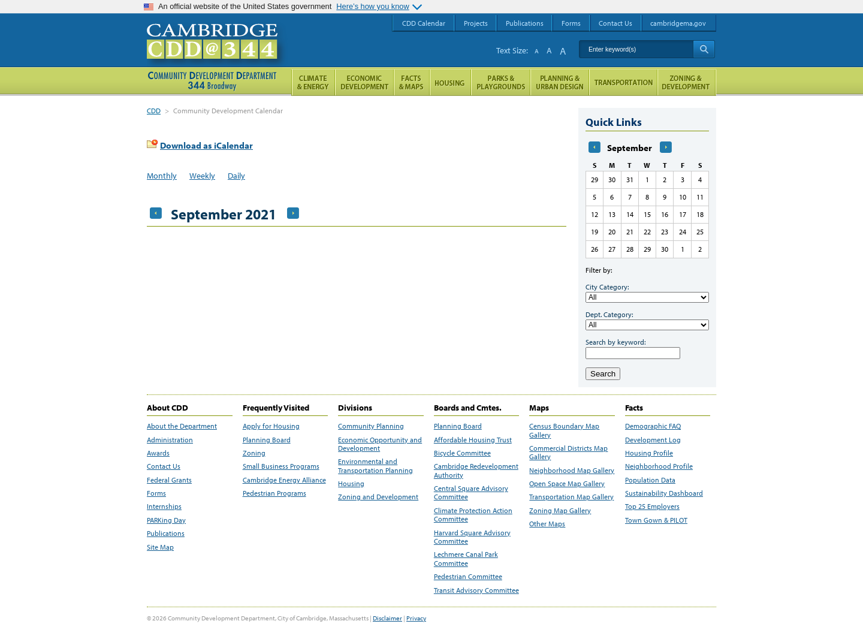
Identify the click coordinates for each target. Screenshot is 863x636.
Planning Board (267, 440)
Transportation (623, 82)
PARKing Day (166, 520)
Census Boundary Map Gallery (564, 430)
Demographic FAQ (653, 426)
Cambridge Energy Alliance (284, 480)
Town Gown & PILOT (656, 520)
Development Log (653, 440)
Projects (476, 23)
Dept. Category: (609, 314)
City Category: (607, 286)
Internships (164, 506)
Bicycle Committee (462, 453)
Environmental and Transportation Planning (375, 465)
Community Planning (371, 426)
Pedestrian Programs (274, 493)
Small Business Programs (281, 466)
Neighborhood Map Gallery (571, 470)
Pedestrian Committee (468, 576)
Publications (166, 533)
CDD (154, 110)
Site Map (160, 547)
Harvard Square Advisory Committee (472, 537)
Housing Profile (649, 453)
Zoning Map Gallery (560, 511)
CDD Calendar (423, 23)
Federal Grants (169, 480)
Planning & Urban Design (559, 82)
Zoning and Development (378, 497)
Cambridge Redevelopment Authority (476, 470)
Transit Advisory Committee (476, 590)
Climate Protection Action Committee (473, 515)
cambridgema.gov (678, 23)
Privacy (416, 618)
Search (602, 373)
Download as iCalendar (206, 145)
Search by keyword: (615, 341)
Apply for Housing (271, 426)
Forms (156, 493)
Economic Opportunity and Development (380, 444)
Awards (158, 453)
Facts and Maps (412, 82)
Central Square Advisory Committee (471, 492)
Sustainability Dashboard (664, 493)
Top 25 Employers (652, 506)
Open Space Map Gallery (567, 484)
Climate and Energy (313, 82)
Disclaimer (387, 618)
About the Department (182, 426)
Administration (170, 440)
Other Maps (547, 524)
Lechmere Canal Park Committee (466, 558)
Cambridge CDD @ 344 (217, 53)
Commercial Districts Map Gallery (568, 452)
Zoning (254, 453)
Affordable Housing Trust (473, 440)
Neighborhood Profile (659, 466)
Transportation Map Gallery (571, 497)
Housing (351, 484)
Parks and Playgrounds (500, 82)
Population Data (650, 480)
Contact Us (163, 466)
